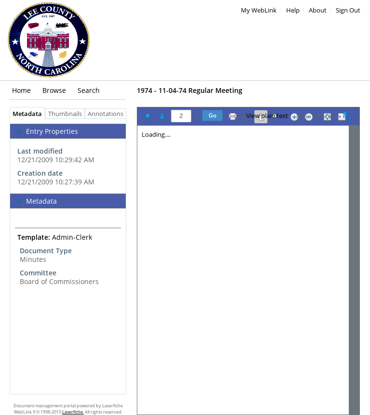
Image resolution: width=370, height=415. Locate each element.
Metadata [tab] (25, 114)
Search (89, 90)
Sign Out (348, 10)
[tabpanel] (68, 256)
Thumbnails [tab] (65, 114)
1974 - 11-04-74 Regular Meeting (189, 90)
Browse (54, 90)
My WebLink (259, 10)
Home (21, 90)
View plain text (267, 116)
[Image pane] (248, 270)
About (318, 10)
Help (293, 10)
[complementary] (68, 156)
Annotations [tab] (108, 114)
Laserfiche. (73, 412)
